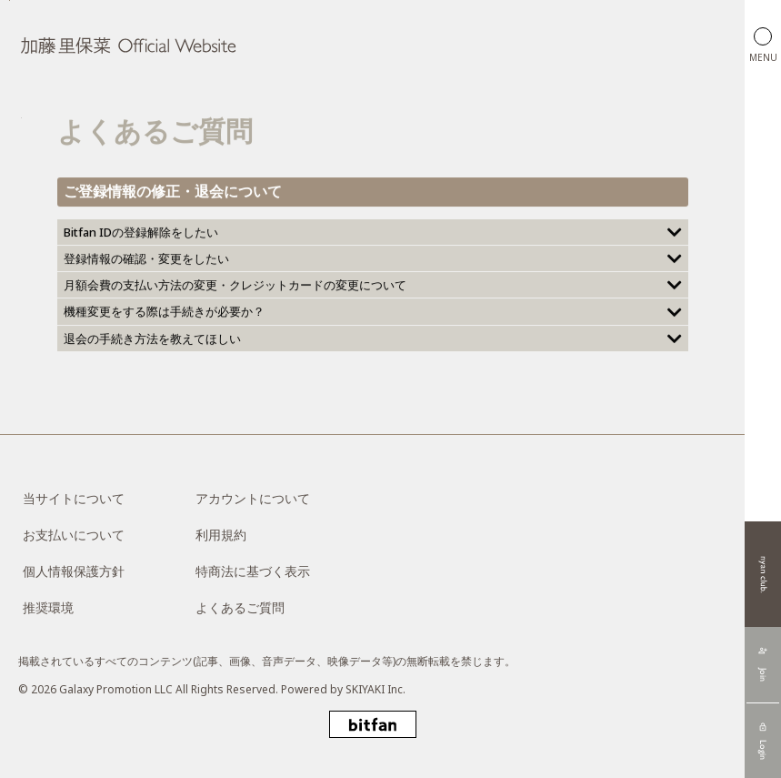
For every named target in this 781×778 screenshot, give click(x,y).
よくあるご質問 (240, 607)
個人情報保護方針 (74, 571)
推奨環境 (48, 607)
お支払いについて (74, 534)
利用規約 (220, 534)
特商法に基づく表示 (252, 571)
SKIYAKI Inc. (375, 689)
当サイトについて (74, 498)
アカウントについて (252, 498)
